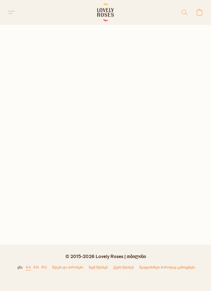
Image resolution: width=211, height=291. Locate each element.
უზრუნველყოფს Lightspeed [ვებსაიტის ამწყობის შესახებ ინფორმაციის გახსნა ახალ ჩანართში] (105, 279)
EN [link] (36, 267)
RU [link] (44, 267)
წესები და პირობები (67, 267)
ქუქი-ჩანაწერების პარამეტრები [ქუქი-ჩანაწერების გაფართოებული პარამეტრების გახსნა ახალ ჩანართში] (123, 268)
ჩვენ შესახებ (98, 267)
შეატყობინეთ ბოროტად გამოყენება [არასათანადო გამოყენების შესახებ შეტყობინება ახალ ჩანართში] (167, 267)
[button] (106, 12)
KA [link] (28, 267)
